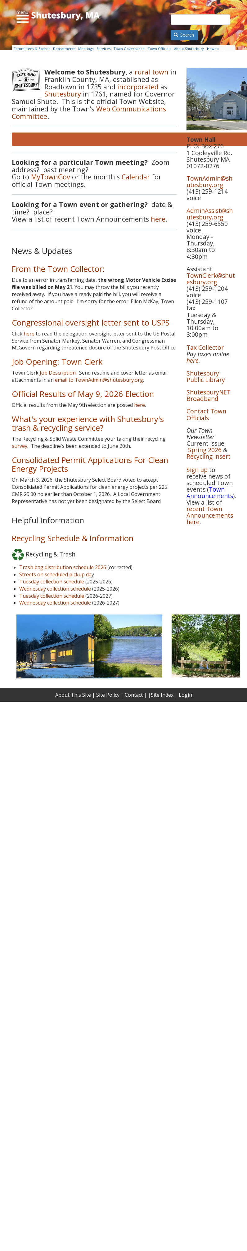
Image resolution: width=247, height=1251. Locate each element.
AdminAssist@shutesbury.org (209, 213)
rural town (150, 71)
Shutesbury (63, 93)
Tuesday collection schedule (51, 581)
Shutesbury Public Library (205, 376)
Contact (134, 694)
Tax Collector (205, 347)
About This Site (73, 694)
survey (19, 446)
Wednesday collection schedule (55, 588)
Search (184, 35)
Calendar (136, 176)
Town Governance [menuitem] (129, 48)
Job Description (58, 372)
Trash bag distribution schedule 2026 (62, 567)
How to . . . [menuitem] (215, 48)
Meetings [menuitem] (85, 48)
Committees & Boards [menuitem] (31, 48)
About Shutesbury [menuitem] (189, 48)
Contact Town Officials (206, 414)
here (158, 218)
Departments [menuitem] (64, 48)
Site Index (162, 694)
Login (185, 694)
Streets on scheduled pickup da (55, 574)
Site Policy (107, 694)
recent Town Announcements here (209, 515)
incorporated (138, 86)
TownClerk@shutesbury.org (210, 278)
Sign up (197, 470)
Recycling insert (208, 456)
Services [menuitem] (103, 48)
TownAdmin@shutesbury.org (209, 181)
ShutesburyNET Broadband (208, 395)
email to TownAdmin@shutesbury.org (99, 379)
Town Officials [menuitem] (159, 48)
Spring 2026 (205, 450)
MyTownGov (50, 176)
